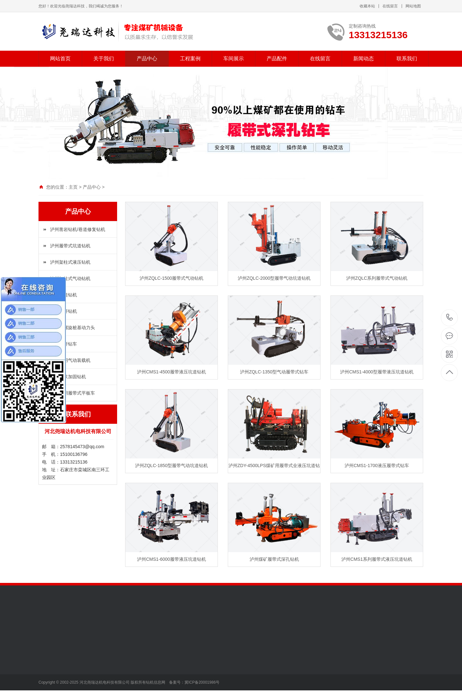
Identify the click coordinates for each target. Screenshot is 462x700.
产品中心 (147, 58)
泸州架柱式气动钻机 (70, 278)
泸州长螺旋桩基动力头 (72, 327)
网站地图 (413, 6)
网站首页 (60, 58)
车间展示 (233, 58)
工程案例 (190, 58)
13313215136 (449, 317)
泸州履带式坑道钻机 (70, 245)
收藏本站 (367, 6)
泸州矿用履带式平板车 (72, 393)
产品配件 (277, 58)
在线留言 (390, 6)
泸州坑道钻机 (63, 294)
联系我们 (407, 58)
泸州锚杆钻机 (63, 311)
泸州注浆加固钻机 (68, 376)
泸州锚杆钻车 (63, 343)
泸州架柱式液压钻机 (70, 262)
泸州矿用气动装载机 (70, 360)
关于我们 (103, 58)
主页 (73, 187)
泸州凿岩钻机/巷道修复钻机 (77, 229)
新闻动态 (363, 58)
